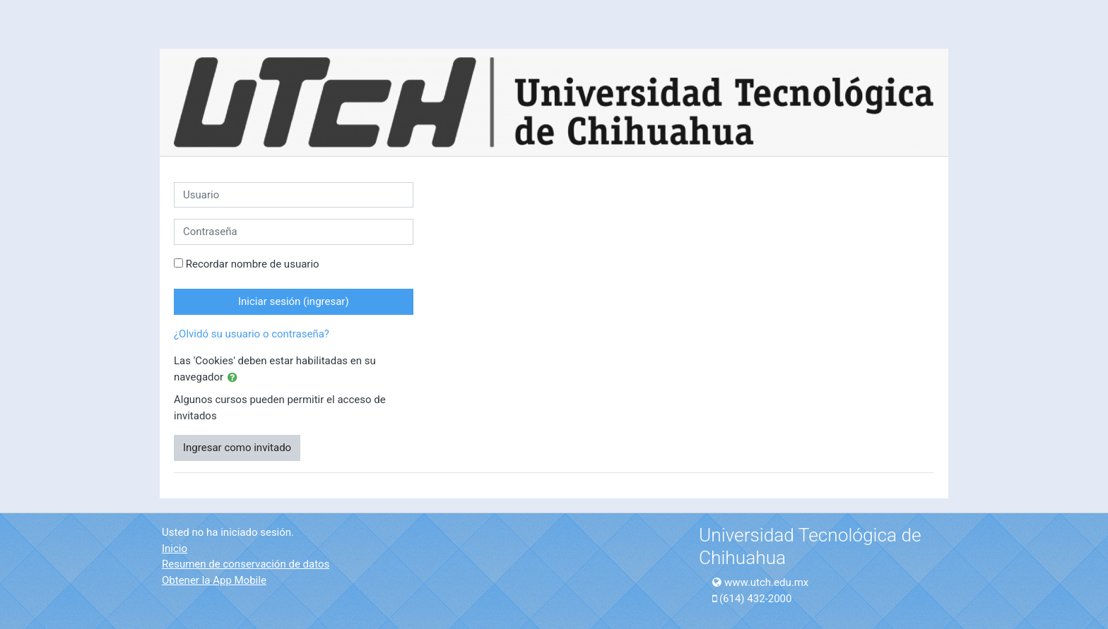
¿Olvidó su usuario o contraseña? (251, 334)
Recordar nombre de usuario (252, 264)
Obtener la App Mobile (214, 580)
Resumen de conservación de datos (245, 564)
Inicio (174, 548)
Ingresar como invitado (237, 447)
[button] (235, 378)
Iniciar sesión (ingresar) (293, 301)
